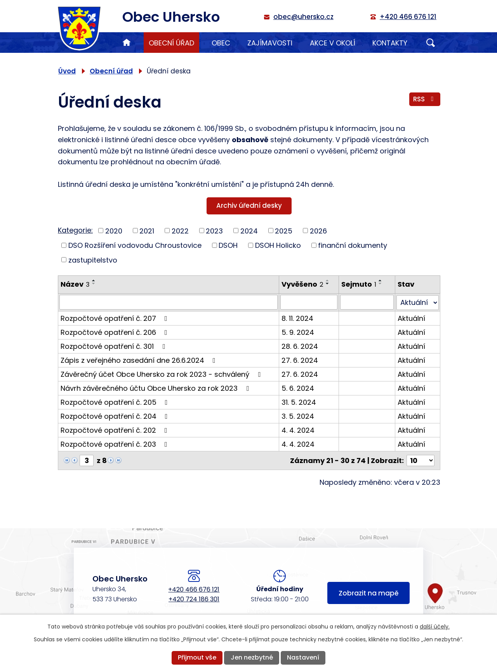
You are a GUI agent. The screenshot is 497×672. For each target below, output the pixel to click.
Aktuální (411, 318)
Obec (221, 43)
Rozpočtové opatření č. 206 (115, 332)
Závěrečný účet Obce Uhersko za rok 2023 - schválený (162, 374)
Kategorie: (75, 230)
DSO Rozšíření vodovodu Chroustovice (135, 245)
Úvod (126, 42)
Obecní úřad (171, 43)
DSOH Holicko (278, 245)
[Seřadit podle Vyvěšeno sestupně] (327, 283)
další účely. (435, 626)
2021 (146, 230)
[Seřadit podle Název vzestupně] (94, 280)
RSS (424, 99)
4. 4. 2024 (298, 430)
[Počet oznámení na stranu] (420, 460)
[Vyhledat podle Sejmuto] (367, 302)
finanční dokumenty (352, 245)
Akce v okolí (332, 43)
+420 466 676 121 (193, 589)
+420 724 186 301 (194, 599)
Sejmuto (359, 284)
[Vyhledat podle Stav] (417, 302)
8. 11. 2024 (297, 318)
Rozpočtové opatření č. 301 (114, 346)
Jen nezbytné (252, 657)
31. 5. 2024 (299, 402)
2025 (283, 230)
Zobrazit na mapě (368, 593)
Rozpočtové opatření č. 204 (116, 416)
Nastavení (303, 657)
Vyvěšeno (302, 284)
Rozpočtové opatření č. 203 (115, 444)
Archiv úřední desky (249, 205)
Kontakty (389, 43)
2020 (113, 230)
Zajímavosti (269, 43)
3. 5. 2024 (298, 416)
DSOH (228, 245)
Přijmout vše (197, 657)
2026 (318, 230)
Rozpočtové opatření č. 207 (115, 318)
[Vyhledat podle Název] (168, 302)
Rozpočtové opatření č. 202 (115, 430)
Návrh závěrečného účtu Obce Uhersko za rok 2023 (156, 388)
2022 (180, 230)
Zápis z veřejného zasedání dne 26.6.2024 (140, 360)
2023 (214, 230)
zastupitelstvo (92, 260)
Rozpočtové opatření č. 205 (116, 402)
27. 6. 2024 (300, 360)
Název (75, 284)
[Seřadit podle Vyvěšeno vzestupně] (327, 280)
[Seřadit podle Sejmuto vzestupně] (381, 280)
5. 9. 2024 (298, 332)
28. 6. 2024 (300, 346)
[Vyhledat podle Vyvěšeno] (308, 302)
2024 (249, 230)
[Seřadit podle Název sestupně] (94, 283)
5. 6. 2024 (298, 388)
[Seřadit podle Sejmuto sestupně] (381, 283)
